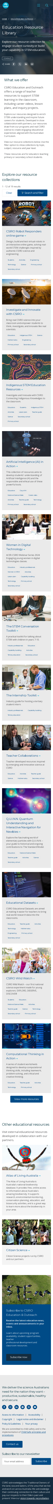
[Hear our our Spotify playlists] (22, 1407)
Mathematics (12, 340)
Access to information (13, 1414)
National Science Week (15, 495)
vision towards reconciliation (34, 1498)
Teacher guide (37, 412)
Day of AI (23, 490)
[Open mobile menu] (38, 5)
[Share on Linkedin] (26, 64)
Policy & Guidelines (11, 1423)
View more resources (26, 1099)
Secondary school (14, 269)
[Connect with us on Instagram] (10, 1407)
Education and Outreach (22, 19)
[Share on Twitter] (20, 64)
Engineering (34, 260)
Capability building (27, 576)
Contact (7, 58)
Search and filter (32, 192)
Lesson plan (23, 412)
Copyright (7, 1419)
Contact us (12, 1444)
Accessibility (34, 1414)
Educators (11, 335)
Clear (9, 192)
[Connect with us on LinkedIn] (16, 1407)
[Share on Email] (32, 64)
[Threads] (29, 1407)
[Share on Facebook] (14, 64)
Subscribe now (18, 1357)
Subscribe (41, 1461)
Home (4, 19)
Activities (22, 260)
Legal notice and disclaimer (30, 1419)
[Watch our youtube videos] (35, 1407)
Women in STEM (14, 572)
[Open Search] (46, 5)
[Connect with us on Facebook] (4, 1407)
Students (11, 260)
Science (23, 264)
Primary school (36, 264)
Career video (32, 495)
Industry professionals (27, 567)
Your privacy (31, 1423)
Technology (12, 264)
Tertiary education (14, 655)
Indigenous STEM (26, 335)
